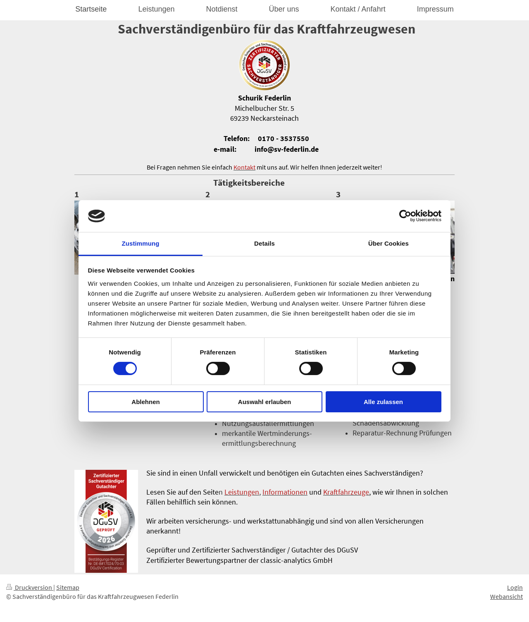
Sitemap (67, 587)
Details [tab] (264, 243)
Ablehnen (145, 401)
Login (515, 587)
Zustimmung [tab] (141, 243)
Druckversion (29, 587)
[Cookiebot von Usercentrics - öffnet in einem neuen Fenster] (405, 216)
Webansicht (506, 596)
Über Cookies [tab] (388, 243)
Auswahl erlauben (264, 401)
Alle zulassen (383, 401)
